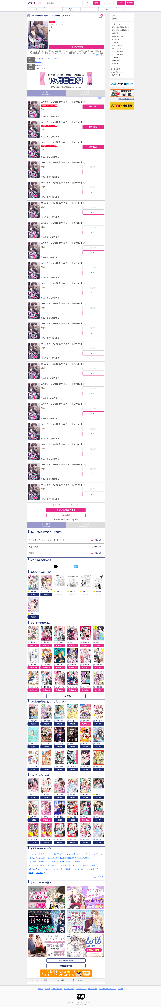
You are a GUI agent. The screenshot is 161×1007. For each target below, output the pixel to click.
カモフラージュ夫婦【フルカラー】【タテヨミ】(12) (63, 324)
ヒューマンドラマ (93, 854)
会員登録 (130, 2)
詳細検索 (115, 63)
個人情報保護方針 (57, 989)
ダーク (56, 869)
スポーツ (40, 869)
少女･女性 (52, 27)
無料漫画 (115, 33)
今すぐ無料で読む (76, 47)
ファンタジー (33, 854)
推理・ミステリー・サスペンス (63, 861)
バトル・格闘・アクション (75, 854)
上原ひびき (53, 24)
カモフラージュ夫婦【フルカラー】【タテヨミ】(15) (63, 384)
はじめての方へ (116, 72)
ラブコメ (32, 858)
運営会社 (40, 989)
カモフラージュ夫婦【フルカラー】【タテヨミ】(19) (63, 465)
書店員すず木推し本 (67, 858)
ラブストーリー (52, 58)
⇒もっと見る (97, 877)
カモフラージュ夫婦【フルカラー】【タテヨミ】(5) (63, 183)
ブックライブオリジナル (81, 869)
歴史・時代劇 (65, 869)
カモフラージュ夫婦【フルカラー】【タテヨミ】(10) (63, 283)
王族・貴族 (82, 865)
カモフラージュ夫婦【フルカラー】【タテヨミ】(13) (63, 344)
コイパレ (38, 62)
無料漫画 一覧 (66, 966)
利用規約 (120, 989)
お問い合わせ (112, 989)
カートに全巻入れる (66, 515)
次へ (77, 505)
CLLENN (38, 65)
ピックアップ (115, 24)
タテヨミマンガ (40, 58)
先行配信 (32, 869)
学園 (42, 861)
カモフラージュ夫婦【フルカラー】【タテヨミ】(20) (63, 485)
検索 (96, 3)
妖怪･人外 (39, 873)
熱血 (60, 865)
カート (93, 172)
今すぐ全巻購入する (66, 510)
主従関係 (92, 865)
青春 (94, 869)
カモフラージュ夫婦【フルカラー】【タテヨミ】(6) (63, 203)
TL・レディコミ (117, 57)
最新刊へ (101, 98)
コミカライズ (33, 861)
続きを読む (100, 55)
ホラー (48, 869)
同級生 (31, 873)
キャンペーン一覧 (66, 960)
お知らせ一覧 (115, 75)
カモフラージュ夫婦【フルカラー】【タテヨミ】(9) (63, 263)
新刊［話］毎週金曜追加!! (121, 30)
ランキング (116, 42)
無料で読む (93, 107)
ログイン (121, 2)
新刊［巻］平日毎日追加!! (121, 27)
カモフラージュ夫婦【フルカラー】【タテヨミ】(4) (63, 162)
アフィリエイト (92, 989)
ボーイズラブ (52, 858)
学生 (47, 861)
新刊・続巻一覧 (117, 45)
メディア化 (116, 39)
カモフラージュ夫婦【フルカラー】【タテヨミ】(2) (63, 122)
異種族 (53, 865)
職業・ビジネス (70, 865)
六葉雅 (60, 24)
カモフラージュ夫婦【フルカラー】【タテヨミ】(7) (63, 223)
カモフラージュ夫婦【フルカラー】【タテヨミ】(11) (63, 304)
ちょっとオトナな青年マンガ (39, 865)
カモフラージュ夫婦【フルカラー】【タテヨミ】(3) (63, 142)
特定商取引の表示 (69, 989)
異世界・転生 (59, 854)
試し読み (93, 167)
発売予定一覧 (116, 48)
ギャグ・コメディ (82, 858)
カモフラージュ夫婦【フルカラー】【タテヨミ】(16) (63, 404)
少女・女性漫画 (117, 51)
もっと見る (66, 696)
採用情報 (47, 989)
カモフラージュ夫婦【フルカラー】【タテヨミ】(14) (63, 364)
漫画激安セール (117, 36)
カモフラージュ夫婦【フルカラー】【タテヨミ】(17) (63, 424)
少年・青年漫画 (117, 54)
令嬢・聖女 (41, 858)
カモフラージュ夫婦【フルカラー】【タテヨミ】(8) (63, 243)
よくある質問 (115, 69)
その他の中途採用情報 (126, 99)
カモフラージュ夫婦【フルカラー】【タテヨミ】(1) (63, 102)
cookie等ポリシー (81, 989)
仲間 (78, 861)
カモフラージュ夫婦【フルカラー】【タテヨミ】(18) (63, 444)
